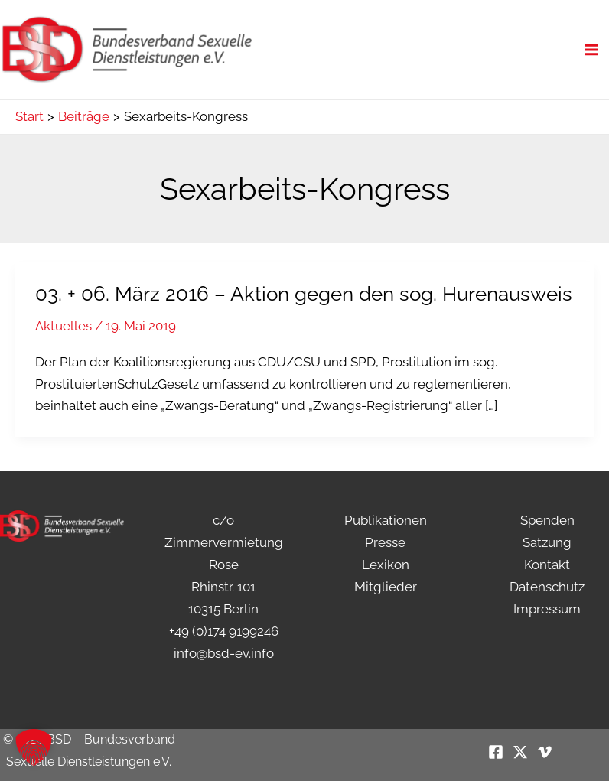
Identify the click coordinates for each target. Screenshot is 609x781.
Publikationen (385, 520)
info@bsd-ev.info (224, 653)
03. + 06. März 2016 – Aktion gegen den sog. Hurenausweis (303, 309)
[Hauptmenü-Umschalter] (592, 57)
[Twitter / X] (520, 752)
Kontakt (547, 564)
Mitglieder (385, 586)
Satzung (547, 542)
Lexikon (385, 564)
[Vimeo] (544, 752)
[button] (33, 747)
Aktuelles (63, 341)
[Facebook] (495, 752)
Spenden (547, 520)
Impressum (547, 609)
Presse (385, 542)
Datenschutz (547, 586)
